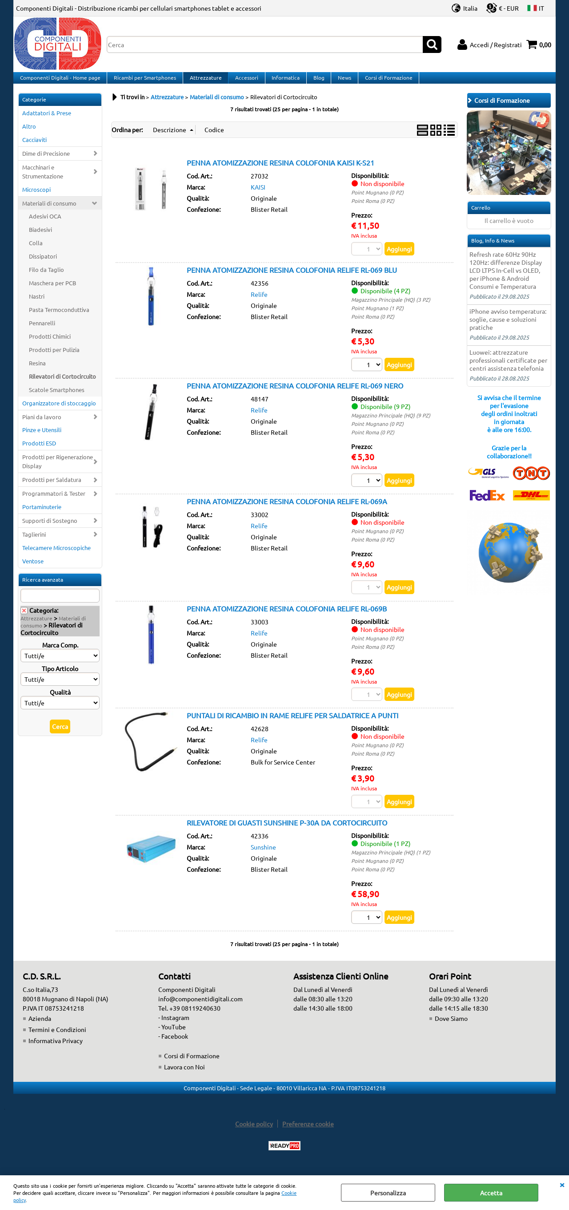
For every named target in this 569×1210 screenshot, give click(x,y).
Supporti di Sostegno (49, 529)
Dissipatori (43, 265)
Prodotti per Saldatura (51, 488)
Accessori (244, 81)
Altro (29, 135)
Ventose (33, 570)
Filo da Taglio (46, 278)
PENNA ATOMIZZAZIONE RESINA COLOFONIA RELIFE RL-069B (287, 618)
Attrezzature (204, 81)
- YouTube (172, 1038)
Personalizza (388, 1193)
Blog (315, 81)
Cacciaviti (34, 148)
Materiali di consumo (49, 211)
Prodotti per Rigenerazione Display (57, 470)
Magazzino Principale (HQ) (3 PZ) (390, 308)
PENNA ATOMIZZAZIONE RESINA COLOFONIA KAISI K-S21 (280, 171)
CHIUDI (562, 1184)
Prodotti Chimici (50, 345)
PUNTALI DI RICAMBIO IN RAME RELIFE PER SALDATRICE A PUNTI (292, 725)
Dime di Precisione (46, 162)
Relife (259, 303)
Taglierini (34, 543)
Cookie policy (254, 1135)
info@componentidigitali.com (200, 1010)
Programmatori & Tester (53, 502)
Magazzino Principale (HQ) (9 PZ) (390, 424)
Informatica (283, 81)
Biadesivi (40, 238)
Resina (37, 372)
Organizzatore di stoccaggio (59, 411)
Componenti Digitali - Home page (60, 81)
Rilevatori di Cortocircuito (62, 384)
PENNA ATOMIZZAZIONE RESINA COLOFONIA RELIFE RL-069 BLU (292, 279)
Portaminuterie (41, 515)
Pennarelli (42, 332)
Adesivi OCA (45, 225)
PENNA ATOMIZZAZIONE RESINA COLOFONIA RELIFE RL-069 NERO (295, 394)
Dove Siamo (451, 1029)
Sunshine (263, 858)
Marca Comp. (60, 654)
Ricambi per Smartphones (144, 81)
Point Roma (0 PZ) (372, 209)
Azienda (39, 1029)
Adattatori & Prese (46, 121)
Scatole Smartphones (56, 398)
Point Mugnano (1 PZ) (377, 317)
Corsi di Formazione (384, 81)
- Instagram (173, 1028)
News (340, 81)
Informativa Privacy (55, 1052)
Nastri (36, 305)
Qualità (60, 701)
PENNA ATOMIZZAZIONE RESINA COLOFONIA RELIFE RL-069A (287, 510)
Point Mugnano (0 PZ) (377, 201)
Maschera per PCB (52, 291)
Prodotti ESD (39, 452)
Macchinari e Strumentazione (42, 180)
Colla (36, 251)
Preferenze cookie (308, 1135)
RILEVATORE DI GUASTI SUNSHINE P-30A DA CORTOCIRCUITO (287, 833)
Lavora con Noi (184, 1078)
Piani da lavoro (41, 425)
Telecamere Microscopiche (56, 556)
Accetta (491, 1193)
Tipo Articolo (60, 677)
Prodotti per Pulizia (54, 358)
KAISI (258, 196)
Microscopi (36, 198)
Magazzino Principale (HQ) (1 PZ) (390, 862)
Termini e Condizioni (57, 1040)
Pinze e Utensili (41, 438)
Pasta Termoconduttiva (59, 318)
